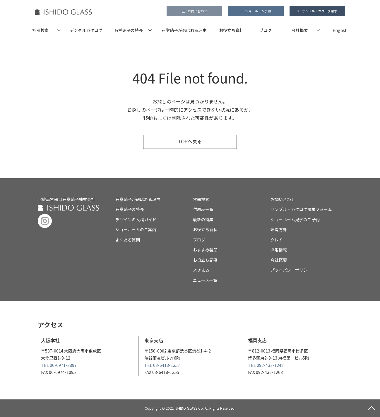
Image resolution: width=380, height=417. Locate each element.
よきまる (201, 270)
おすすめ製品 (205, 250)
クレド (277, 240)
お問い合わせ (197, 10)
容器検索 (40, 30)
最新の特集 (203, 219)
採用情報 (279, 250)
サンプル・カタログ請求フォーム (301, 209)
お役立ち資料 (231, 30)
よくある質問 (127, 240)
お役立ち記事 (205, 260)
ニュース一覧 (205, 280)
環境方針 (279, 229)
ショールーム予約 (258, 10)
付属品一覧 (203, 209)
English (340, 30)
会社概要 (300, 30)
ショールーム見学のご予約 (295, 219)
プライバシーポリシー (291, 270)
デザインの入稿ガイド (135, 219)
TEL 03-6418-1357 (162, 365)
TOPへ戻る (190, 141)
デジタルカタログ (86, 30)
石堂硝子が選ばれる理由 (184, 30)
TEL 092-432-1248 (266, 365)
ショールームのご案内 (135, 229)
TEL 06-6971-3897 (59, 365)
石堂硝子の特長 (128, 30)
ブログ (265, 30)
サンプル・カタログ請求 (319, 10)
